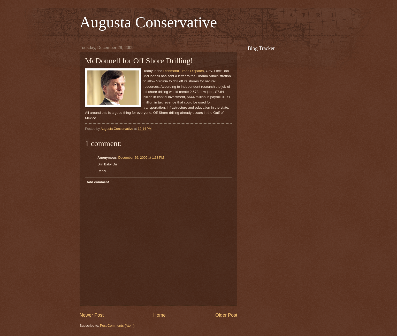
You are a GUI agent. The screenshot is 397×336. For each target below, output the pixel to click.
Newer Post (92, 315)
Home (159, 315)
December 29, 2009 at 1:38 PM (141, 157)
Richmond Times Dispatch (183, 71)
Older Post (226, 315)
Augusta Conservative (148, 22)
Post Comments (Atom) (117, 325)
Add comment (98, 182)
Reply (101, 171)
